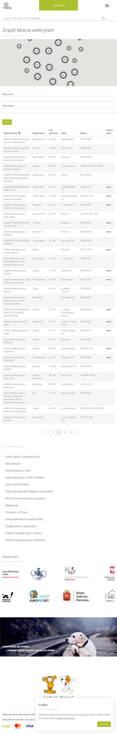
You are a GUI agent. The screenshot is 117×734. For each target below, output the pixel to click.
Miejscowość (39, 133)
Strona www (109, 131)
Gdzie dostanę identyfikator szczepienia (29, 491)
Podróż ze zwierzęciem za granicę (25, 498)
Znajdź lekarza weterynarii (20, 526)
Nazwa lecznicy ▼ (12, 133)
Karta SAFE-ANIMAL (17, 484)
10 (64, 432)
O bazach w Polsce (16, 512)
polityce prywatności (65, 718)
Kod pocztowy (53, 131)
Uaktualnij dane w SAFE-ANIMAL (24, 477)
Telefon (83, 133)
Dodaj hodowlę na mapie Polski (24, 519)
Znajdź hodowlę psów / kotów (23, 533)
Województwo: (8, 105)
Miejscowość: (7, 94)
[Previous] (43, 432)
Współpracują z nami (18, 470)
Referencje (11, 505)
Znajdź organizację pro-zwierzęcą (25, 540)
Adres (64, 133)
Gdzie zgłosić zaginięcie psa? (22, 456)
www (108, 186)
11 (71, 432)
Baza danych (13, 463)
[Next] (76, 432)
